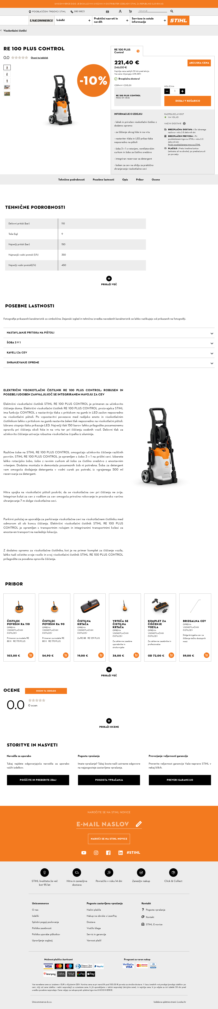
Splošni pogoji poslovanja (45, 922)
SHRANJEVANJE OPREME (23, 363)
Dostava (91, 922)
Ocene (156, 180)
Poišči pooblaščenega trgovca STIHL (184, 144)
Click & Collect (173, 881)
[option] (60, 97)
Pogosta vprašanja (155, 910)
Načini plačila (94, 910)
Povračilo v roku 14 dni (109, 881)
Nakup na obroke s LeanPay (102, 916)
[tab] (127, 51)
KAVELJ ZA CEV (17, 353)
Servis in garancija (96, 934)
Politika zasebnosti (41, 928)
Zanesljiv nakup (141, 881)
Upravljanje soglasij (42, 940)
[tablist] (156, 11)
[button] (184, 123)
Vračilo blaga (94, 928)
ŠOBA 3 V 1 (14, 343)
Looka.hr (181, 1002)
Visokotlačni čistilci (15, 31)
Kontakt (150, 917)
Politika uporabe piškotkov (46, 934)
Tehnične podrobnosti (71, 180)
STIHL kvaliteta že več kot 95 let (45, 883)
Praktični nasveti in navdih (111, 20)
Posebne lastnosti (103, 180)
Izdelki (73, 20)
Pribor (140, 180)
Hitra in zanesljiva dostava (77, 883)
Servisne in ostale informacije (149, 20)
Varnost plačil (94, 940)
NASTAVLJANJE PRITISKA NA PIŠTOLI (30, 333)
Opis (125, 180)
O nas (35, 910)
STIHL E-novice (154, 924)
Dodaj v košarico (187, 100)
